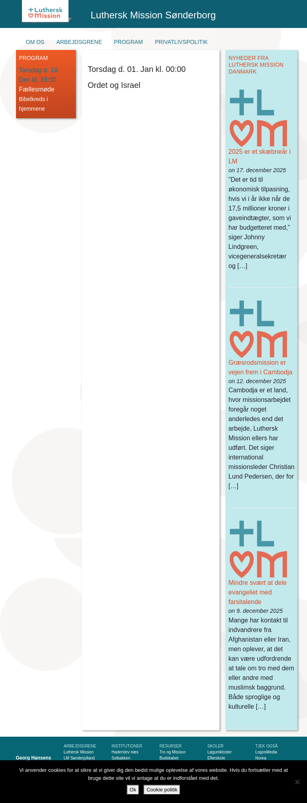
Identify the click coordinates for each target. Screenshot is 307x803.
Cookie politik (162, 790)
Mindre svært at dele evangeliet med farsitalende (257, 592)
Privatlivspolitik (181, 42)
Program (128, 42)
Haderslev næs (125, 752)
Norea (261, 758)
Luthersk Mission (79, 752)
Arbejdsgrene (79, 42)
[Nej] (297, 782)
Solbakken (121, 758)
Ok (133, 790)
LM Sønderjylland (79, 758)
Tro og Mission (173, 752)
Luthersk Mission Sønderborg (153, 15)
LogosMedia (266, 752)
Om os (35, 42)
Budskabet (169, 758)
